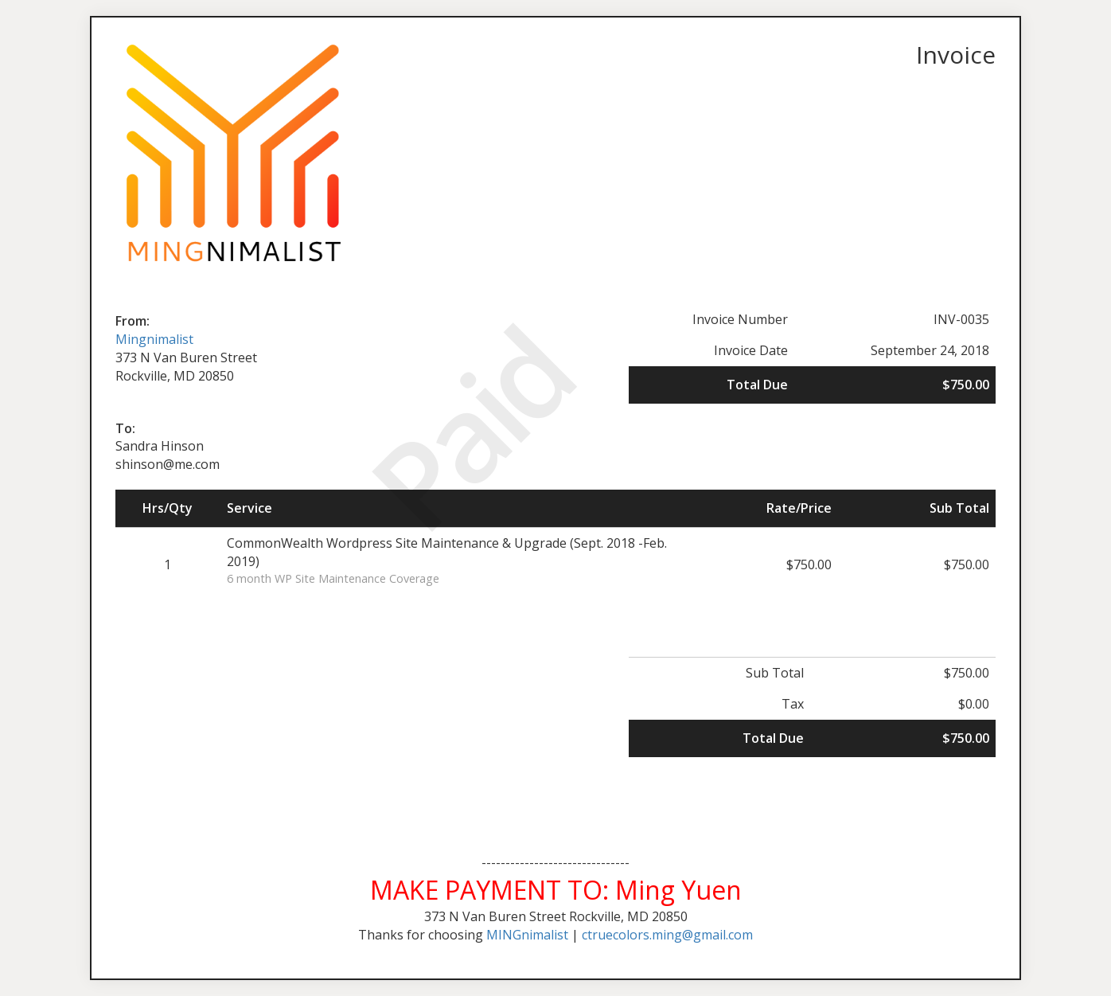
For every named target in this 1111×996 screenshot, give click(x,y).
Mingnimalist (154, 339)
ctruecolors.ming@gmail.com (667, 934)
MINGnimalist (527, 934)
